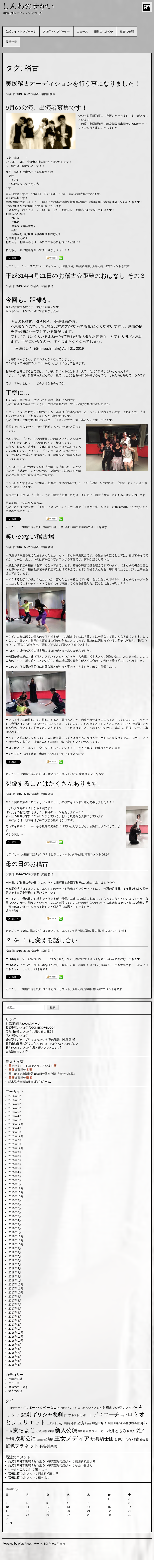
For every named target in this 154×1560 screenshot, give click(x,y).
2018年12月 (15, 1236)
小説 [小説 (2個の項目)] (39, 1431)
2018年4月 (15, 1268)
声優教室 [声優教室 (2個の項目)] (134, 1423)
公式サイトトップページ (21, 31)
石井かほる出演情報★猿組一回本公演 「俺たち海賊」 (42, 1073)
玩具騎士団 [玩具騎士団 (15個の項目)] (101, 1438)
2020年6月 (15, 1164)
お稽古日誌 (28, 527)
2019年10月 (15, 1196)
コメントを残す (120, 266)
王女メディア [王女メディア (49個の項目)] (72, 1438)
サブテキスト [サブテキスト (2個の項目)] (71, 1415)
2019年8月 (15, 1204)
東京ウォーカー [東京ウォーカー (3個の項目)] (95, 1431)
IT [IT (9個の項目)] (7, 1407)
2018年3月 (15, 1272)
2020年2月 (15, 1180)
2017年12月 (15, 1284)
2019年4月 (15, 1220)
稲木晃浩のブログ (17, 1035)
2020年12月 (15, 1148)
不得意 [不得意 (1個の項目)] (67, 1423)
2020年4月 (15, 1172)
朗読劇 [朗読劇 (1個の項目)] (81, 1431)
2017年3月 (15, 1320)
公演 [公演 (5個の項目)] (80, 1423)
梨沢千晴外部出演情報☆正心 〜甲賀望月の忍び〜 (39, 1461)
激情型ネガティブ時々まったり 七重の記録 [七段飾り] (40, 1039)
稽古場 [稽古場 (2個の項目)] (144, 1439)
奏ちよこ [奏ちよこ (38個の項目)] (24, 1430)
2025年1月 (15, 1100)
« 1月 (9, 1523)
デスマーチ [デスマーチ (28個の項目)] (106, 1414)
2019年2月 (15, 1228)
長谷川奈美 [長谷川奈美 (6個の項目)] (49, 1446)
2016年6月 (15, 1356)
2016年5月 (15, 1360)
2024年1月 (15, 1108)
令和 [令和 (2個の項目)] (73, 1423)
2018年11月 (15, 1240)
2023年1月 (15, 1120)
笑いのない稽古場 (30, 536)
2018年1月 (15, 1280)
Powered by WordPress (17, 1543)
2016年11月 (15, 1336)
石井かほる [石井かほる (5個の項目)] (122, 1439)
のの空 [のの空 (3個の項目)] (117, 1407)
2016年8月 (15, 1348)
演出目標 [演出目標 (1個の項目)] (41, 1439)
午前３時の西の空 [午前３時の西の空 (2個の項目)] (118, 1423)
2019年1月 (15, 1232)
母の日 (96, 930)
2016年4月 (15, 1364)
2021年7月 (15, 1140)
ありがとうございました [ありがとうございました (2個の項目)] (71, 1407)
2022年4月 (15, 1128)
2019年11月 (15, 1192)
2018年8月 (15, 1252)
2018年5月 (15, 1264)
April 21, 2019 (73, 349)
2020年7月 (15, 1160)
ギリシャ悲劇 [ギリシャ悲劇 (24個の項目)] (47, 1414)
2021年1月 (15, 1144)
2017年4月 (15, 1316)
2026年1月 (15, 1096)
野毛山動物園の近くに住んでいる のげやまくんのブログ (42, 1043)
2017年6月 (15, 1308)
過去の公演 (127, 31)
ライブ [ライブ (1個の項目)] (123, 1415)
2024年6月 (15, 1104)
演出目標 (90, 989)
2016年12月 (15, 1332)
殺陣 (87, 930)
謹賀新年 (20, 1069)
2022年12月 (15, 1124)
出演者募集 (83, 266)
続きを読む (14, 834)
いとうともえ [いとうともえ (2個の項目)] (94, 1407)
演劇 (68, 527)
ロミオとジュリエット (22, 747)
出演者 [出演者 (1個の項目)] (87, 1423)
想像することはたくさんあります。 (55, 783)
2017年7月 (15, 1304)
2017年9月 (15, 1296)
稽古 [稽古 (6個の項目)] (135, 1439)
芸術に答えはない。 (21, 1473)
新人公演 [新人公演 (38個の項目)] (66, 1430)
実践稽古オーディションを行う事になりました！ (73, 83)
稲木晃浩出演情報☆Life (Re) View (29, 1081)
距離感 (83, 527)
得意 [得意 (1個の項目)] (45, 1431)
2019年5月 (15, 1216)
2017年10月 (15, 1292)
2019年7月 (15, 1208)
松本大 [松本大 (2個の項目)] (131, 1431)
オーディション (49, 266)
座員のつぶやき (104, 31)
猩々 (38, 1469)
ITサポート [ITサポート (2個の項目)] (16, 1407)
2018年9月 (15, 1248)
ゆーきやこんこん (19, 1469)
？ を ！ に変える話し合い (42, 940)
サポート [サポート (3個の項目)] (86, 1415)
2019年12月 (15, 1188)
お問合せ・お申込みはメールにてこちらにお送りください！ (43, 242)
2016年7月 (15, 1352)
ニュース (82, 31)
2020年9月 (15, 1152)
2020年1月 (15, 1184)
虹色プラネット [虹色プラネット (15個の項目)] (22, 1445)
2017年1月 (15, 1328)
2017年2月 (15, 1324)
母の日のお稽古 (27, 864)
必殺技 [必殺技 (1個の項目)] (51, 1431)
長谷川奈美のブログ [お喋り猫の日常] (29, 1031)
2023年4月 (15, 1116)
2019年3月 (15, 1224)
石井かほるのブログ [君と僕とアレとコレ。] (33, 1047)
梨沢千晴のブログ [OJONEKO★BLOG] (30, 1027)
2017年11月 (15, 1288)
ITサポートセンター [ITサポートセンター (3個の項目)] (36, 1407)
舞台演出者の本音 (17, 1051)
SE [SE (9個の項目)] (53, 1407)
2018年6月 (15, 1260)
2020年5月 (15, 1168)
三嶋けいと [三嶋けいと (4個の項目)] (55, 1423)
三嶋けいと (68, 266)
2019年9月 (15, 1200)
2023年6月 (15, 1112)
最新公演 (11, 41)
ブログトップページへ (57, 31)
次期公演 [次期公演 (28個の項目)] (25, 1439)
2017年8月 (15, 1300)
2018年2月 (15, 1276)
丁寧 (60, 527)
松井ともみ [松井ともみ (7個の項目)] (116, 1431)
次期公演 (97, 266)
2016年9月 (15, 1344)
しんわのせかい (28, 6)
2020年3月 (15, 1176)
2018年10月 (15, 1244)
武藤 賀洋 (47, 286)
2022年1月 (15, 1132)
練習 (81, 773)
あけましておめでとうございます (33, 1065)
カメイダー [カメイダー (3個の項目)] (130, 1407)
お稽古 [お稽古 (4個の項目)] (107, 1407)
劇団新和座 (48, 94)
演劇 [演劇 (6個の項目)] (50, 1439)
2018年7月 (15, 1256)
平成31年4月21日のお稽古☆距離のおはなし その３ (76, 275)
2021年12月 (15, 1136)
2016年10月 (15, 1340)
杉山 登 (80, 1465)
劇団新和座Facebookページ (23, 1023)
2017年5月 (15, 1312)
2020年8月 (15, 1156)
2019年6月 (15, 1212)
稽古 (107, 266)
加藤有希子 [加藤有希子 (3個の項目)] (99, 1423)
